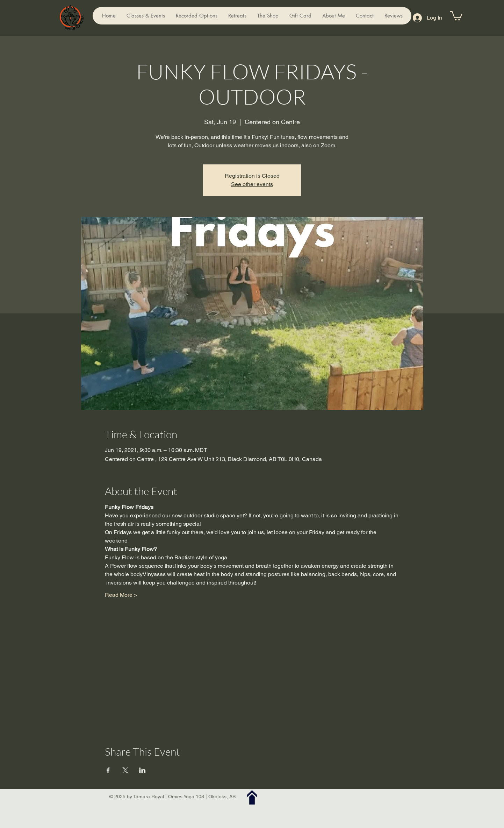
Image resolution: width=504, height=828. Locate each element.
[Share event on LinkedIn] (142, 770)
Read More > (121, 595)
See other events (252, 184)
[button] (456, 15)
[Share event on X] (125, 770)
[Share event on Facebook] (108, 770)
